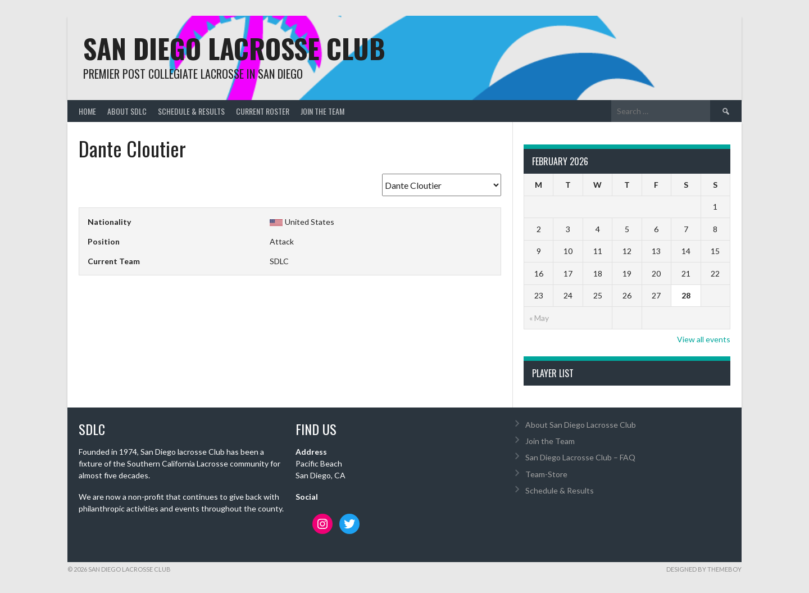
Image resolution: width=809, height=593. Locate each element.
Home (87, 111)
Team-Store (546, 474)
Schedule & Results (191, 111)
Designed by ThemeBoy (704, 569)
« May (539, 318)
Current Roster (262, 111)
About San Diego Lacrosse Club (580, 424)
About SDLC (127, 111)
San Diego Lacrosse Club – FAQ (580, 457)
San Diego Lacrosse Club (234, 48)
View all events (703, 339)
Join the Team (322, 111)
